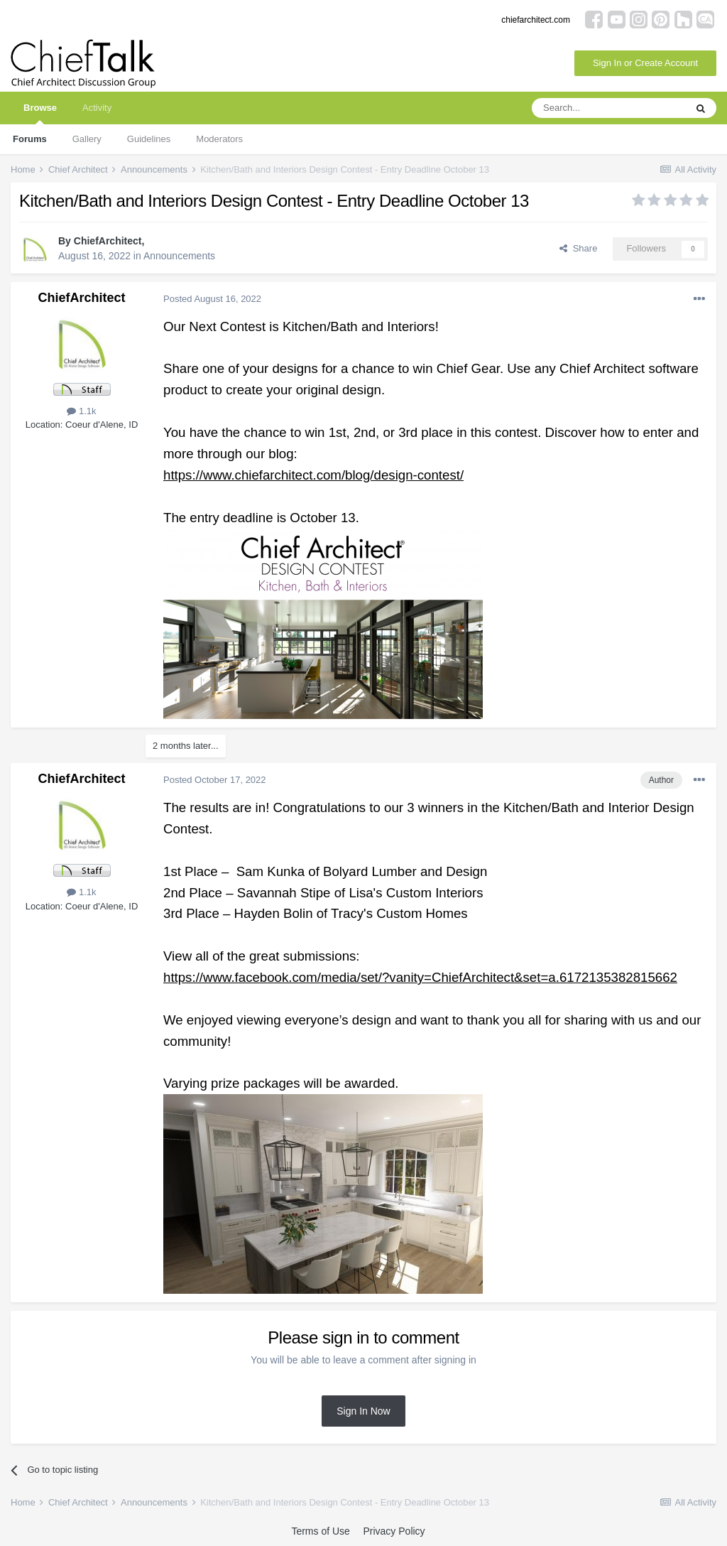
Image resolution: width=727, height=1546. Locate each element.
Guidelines (148, 139)
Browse (40, 113)
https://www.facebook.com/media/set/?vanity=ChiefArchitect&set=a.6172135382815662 (420, 977)
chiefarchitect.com (535, 20)
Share (578, 248)
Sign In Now (363, 1411)
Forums (30, 139)
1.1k (81, 411)
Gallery (87, 139)
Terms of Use (320, 1531)
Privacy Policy (394, 1531)
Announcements (179, 255)
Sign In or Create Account (645, 63)
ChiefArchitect (108, 241)
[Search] (608, 108)
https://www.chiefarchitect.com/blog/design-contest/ (313, 474)
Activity (96, 107)
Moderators (219, 139)
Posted (212, 298)
